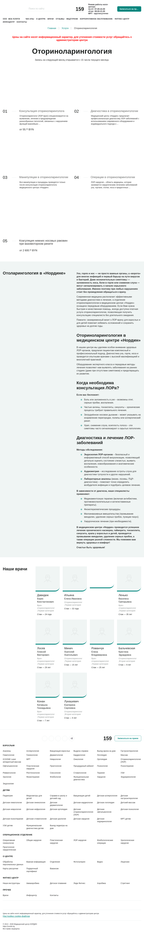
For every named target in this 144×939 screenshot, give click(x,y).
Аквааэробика (32, 883)
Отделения (55, 862)
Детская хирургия (81, 819)
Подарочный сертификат (32, 869)
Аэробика (101, 883)
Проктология (55, 766)
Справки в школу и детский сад (58, 797)
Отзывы (60, 19)
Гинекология (32, 755)
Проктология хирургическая (9, 848)
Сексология (55, 773)
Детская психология (130, 809)
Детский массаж (128, 802)
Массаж (124, 755)
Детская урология (58, 819)
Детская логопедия (105, 802)
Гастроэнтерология (129, 751)
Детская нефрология (35, 809)
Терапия (101, 773)
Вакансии (54, 868)
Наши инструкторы (11, 883)
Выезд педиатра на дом (58, 826)
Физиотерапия (32, 777)
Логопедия (102, 755)
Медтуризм (72, 19)
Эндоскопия (8, 783)
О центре (40, 19)
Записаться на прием (129, 9)
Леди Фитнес (79, 883)
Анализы (7, 751)
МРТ (28, 759)
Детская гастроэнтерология (129, 797)
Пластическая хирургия (32, 767)
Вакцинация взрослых (60, 751)
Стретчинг (125, 883)
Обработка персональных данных (13, 863)
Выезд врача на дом (106, 751)
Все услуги (14, 19)
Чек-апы (29, 19)
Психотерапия (127, 766)
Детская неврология (12, 809)
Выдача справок (80, 751)
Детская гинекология (35, 802)
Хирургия (101, 777)
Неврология (55, 759)
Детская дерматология (56, 803)
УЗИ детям (8, 825)
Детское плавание (58, 883)
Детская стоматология (36, 819)
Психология (102, 766)
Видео (100, 862)
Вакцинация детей (81, 796)
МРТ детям (126, 819)
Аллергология (32, 751)
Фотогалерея (79, 862)
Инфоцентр (9, 22)
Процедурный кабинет (83, 766)
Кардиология (79, 755)
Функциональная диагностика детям (35, 826)
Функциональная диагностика (81, 778)
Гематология (8, 755)
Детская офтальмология (104, 810)
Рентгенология (33, 773)
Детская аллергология (107, 796)
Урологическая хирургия (127, 841)
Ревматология (9, 773)
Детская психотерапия (13, 819)
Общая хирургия (33, 840)
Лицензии (125, 862)
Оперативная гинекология (9, 841)
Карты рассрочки (10, 868)
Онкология (78, 759)
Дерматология (56, 755)
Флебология (55, 777)
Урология (7, 777)
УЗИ (122, 773)
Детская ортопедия (58, 809)
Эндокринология (128, 777)
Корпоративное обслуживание (96, 19)
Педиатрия (8, 796)
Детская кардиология (83, 802)
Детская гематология (12, 802)
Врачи (51, 19)
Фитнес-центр (122, 19)
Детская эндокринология (104, 820)
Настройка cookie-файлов (16, 916)
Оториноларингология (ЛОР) (131, 760)
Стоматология (79, 773)
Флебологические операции (105, 841)
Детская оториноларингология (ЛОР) (83, 812)
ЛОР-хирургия (79, 840)
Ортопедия (102, 759)
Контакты (22, 22)
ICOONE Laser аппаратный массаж (12, 760)
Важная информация (35, 862)
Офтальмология (10, 766)
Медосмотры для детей (34, 797)
